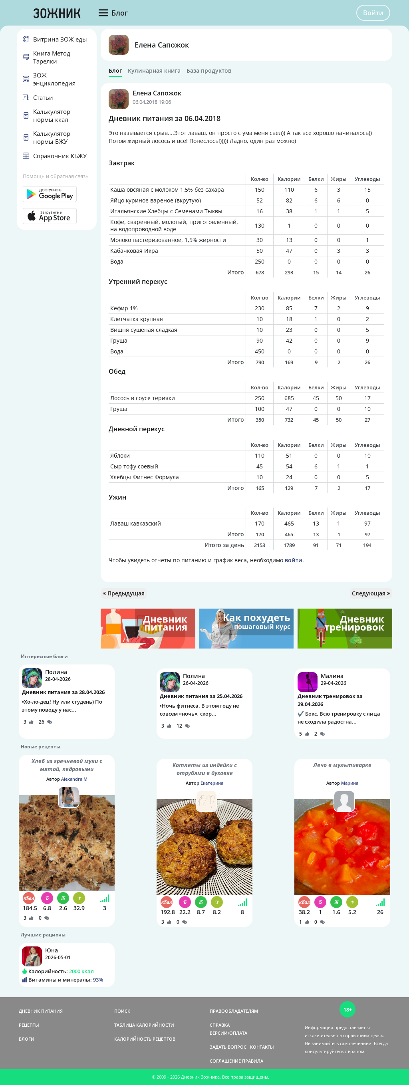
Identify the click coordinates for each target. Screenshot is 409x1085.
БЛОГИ (26, 1039)
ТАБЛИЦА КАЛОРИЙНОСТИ (144, 1025)
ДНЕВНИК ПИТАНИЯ (41, 1011)
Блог (115, 70)
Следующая (371, 593)
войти (293, 560)
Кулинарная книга (154, 70)
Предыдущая (124, 593)
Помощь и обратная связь (56, 176)
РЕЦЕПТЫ (29, 1025)
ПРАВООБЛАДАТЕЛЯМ (234, 1011)
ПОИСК (122, 1011)
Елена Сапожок (162, 45)
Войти (373, 12)
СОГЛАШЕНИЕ (225, 1061)
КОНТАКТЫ (262, 1047)
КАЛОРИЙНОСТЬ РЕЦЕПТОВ (144, 1039)
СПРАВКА (220, 1025)
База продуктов (209, 70)
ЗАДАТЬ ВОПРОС (228, 1047)
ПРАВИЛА (252, 1061)
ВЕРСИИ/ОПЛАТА (228, 1033)
